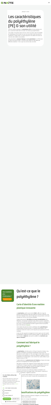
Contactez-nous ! (7, 299)
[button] (49, 3)
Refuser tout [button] (16, 398)
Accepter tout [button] (6, 398)
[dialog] (11, 388)
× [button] (19, 374)
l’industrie (28, 324)
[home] (7, 3)
